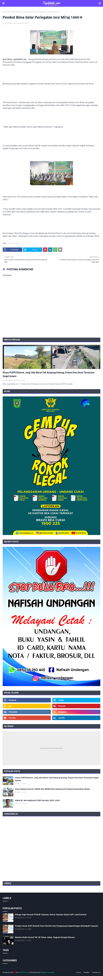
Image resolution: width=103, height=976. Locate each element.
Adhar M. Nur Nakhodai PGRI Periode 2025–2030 (37, 800)
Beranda (6, 12)
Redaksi (86, 972)
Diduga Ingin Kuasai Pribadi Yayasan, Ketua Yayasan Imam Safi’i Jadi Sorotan (51, 914)
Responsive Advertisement (51, 748)
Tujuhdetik (8, 23)
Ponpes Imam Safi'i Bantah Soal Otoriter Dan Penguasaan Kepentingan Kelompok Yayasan (56, 926)
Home (78, 972)
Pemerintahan (15, 12)
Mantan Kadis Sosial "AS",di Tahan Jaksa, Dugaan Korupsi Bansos (45, 937)
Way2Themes (24, 972)
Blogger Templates (48, 972)
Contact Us (96, 972)
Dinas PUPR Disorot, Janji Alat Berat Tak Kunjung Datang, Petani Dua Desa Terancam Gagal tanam (49, 374)
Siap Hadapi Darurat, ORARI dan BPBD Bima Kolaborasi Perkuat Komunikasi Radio (52, 789)
